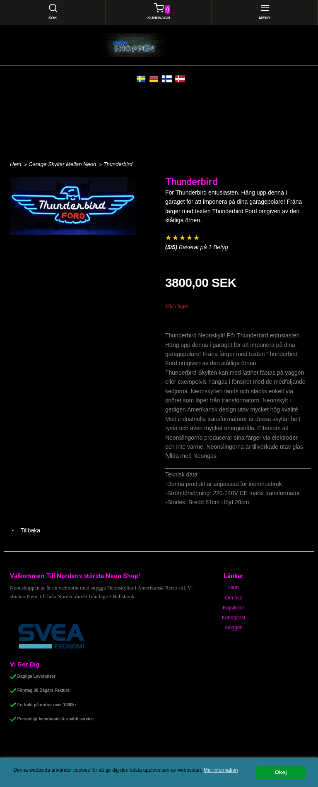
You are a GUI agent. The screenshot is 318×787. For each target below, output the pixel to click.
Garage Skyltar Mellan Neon (63, 164)
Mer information (221, 770)
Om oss (233, 598)
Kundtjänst (234, 618)
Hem (15, 164)
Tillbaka (25, 530)
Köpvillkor (233, 608)
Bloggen (233, 628)
